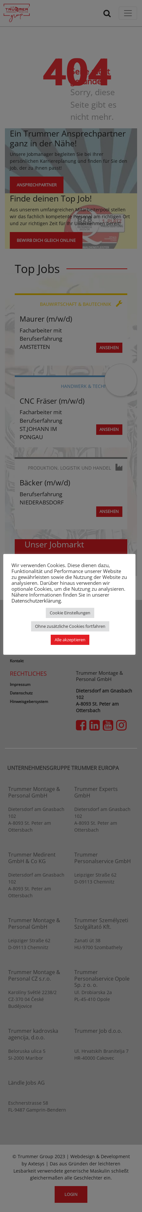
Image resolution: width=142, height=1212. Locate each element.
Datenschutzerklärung (36, 600)
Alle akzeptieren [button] (70, 640)
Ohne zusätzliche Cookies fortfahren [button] (70, 626)
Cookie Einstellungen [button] (70, 613)
